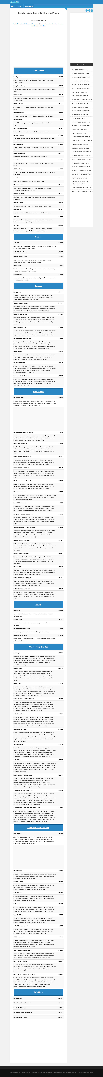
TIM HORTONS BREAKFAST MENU (81, 152)
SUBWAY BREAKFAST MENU (80, 144)
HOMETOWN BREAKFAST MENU (80, 114)
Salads (23, 24)
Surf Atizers (17, 24)
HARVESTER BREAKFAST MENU (81, 111)
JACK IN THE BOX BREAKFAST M (81, 122)
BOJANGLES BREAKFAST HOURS (81, 155)
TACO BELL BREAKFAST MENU (80, 148)
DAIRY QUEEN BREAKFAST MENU (81, 88)
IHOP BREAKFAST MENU (78, 118)
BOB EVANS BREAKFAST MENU (80, 70)
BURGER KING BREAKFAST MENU (81, 77)
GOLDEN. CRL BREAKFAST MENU (81, 103)
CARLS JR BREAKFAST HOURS (80, 163)
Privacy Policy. (84, 1073)
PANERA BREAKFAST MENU (79, 129)
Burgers (28, 24)
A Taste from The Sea (50, 24)
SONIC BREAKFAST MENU (79, 133)
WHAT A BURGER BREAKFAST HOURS (82, 191)
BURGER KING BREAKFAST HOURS (81, 159)
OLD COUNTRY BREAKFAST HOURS (82, 174)
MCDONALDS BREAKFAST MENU (81, 126)
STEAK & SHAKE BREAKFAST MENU (82, 140)
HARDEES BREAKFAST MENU (80, 107)
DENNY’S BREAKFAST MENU (80, 96)
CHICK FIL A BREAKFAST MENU (80, 81)
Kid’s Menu (43, 26)
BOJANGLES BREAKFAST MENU (81, 73)
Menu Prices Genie (58, 1073)
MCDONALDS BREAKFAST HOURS (81, 170)
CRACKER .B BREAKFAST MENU (81, 84)
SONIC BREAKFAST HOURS (79, 178)
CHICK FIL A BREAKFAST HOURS (81, 167)
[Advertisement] (38, 46)
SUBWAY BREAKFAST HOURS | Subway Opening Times (80, 183)
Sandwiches (35, 24)
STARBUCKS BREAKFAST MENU (81, 137)
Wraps (41, 24)
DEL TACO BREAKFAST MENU (80, 92)
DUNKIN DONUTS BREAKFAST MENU (82, 99)
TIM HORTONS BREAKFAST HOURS (81, 187)
